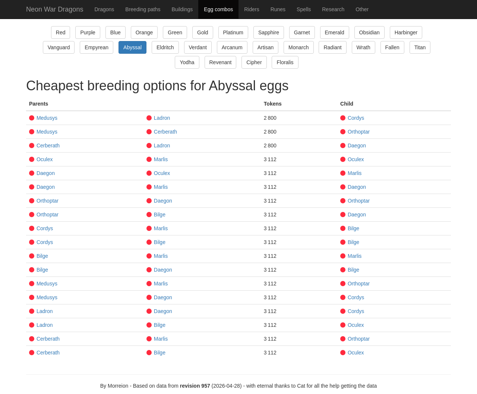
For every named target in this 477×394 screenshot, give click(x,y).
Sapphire (268, 32)
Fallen (392, 47)
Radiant (332, 47)
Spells (304, 9)
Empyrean (96, 47)
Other (362, 9)
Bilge (155, 215)
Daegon (353, 145)
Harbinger (406, 32)
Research (333, 9)
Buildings (182, 9)
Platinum (233, 32)
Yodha (187, 62)
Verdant (198, 47)
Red (61, 32)
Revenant (220, 62)
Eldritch (165, 47)
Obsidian (369, 32)
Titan (420, 47)
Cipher (254, 62)
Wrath (363, 47)
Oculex (41, 159)
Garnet (302, 32)
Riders (251, 9)
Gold (202, 32)
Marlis (157, 159)
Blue (115, 32)
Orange (144, 32)
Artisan (266, 47)
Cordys (352, 118)
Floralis (285, 62)
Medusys (43, 118)
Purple (87, 32)
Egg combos (218, 9)
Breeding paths (142, 9)
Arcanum (232, 47)
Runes (278, 9)
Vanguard (59, 47)
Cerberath (161, 132)
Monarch (298, 47)
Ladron (158, 118)
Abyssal (132, 47)
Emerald (334, 32)
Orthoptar (355, 132)
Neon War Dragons (54, 9)
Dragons (104, 9)
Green (175, 32)
